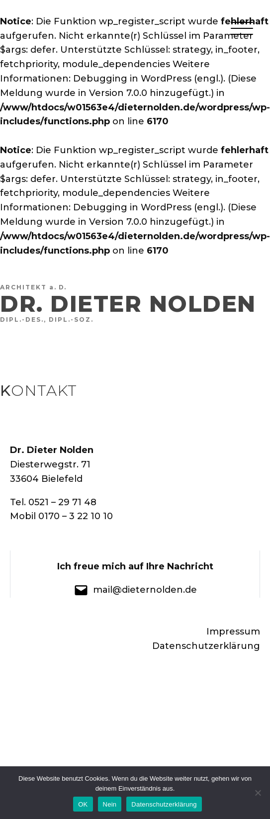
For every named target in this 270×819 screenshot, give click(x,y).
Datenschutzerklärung (205, 645)
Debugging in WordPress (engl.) (148, 78)
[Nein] (258, 793)
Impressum (233, 631)
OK (83, 804)
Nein (110, 804)
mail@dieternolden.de (145, 589)
